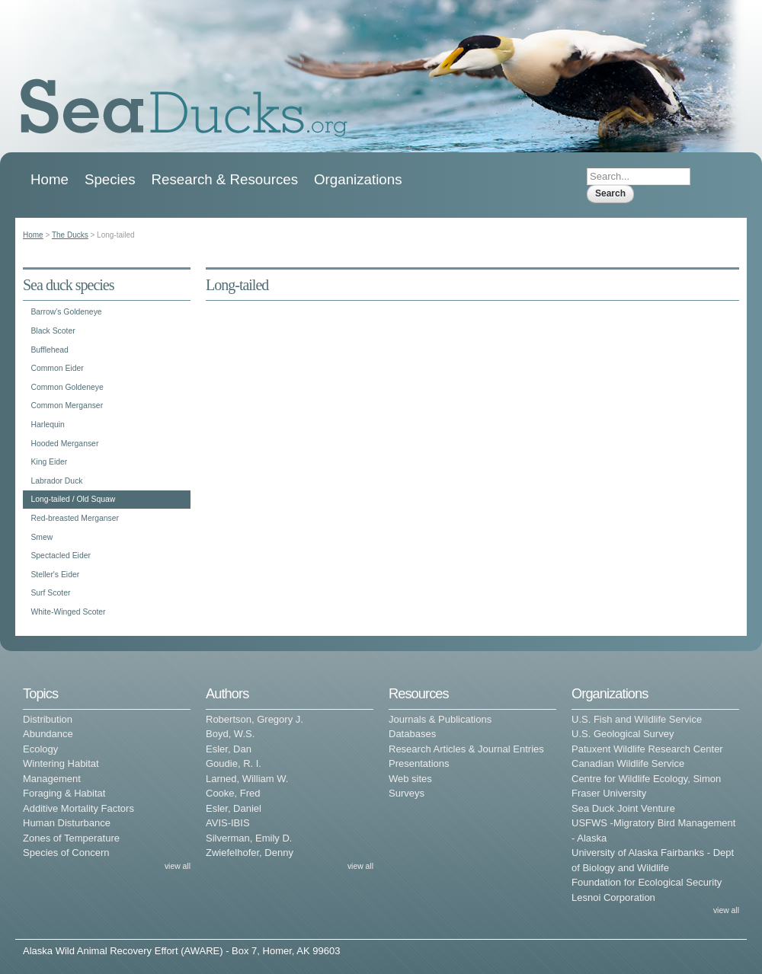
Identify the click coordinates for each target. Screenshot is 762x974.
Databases (412, 733)
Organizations (358, 179)
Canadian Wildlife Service (628, 763)
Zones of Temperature (71, 838)
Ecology (40, 749)
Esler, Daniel (233, 808)
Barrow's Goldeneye (65, 312)
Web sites (410, 778)
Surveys (406, 793)
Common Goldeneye (66, 387)
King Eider (48, 462)
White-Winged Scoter (67, 612)
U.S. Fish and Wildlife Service (637, 719)
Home (49, 179)
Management (52, 778)
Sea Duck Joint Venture (623, 808)
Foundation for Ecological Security (647, 882)
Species (110, 179)
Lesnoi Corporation (613, 897)
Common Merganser (66, 405)
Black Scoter (52, 331)
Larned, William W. (247, 778)
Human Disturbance (66, 823)
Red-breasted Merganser (74, 518)
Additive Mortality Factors (78, 808)
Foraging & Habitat (64, 793)
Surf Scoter (50, 593)
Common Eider (56, 368)
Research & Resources (225, 179)
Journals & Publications (440, 719)
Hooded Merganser (64, 443)
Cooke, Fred (233, 793)
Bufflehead (49, 350)
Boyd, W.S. (230, 733)
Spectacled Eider (60, 555)
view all (177, 866)
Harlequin (47, 424)
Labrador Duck (56, 481)
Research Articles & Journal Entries (466, 749)
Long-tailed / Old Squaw (72, 499)
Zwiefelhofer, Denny (249, 852)
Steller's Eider (54, 574)
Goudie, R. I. (233, 763)
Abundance (48, 733)
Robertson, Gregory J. (254, 719)
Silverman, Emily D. (249, 838)
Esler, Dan (228, 749)
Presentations (419, 763)
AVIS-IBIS (228, 823)
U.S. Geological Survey (623, 733)
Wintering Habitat (61, 763)
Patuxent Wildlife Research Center (647, 749)
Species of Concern (66, 852)
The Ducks (70, 235)
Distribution (47, 719)
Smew (41, 537)
